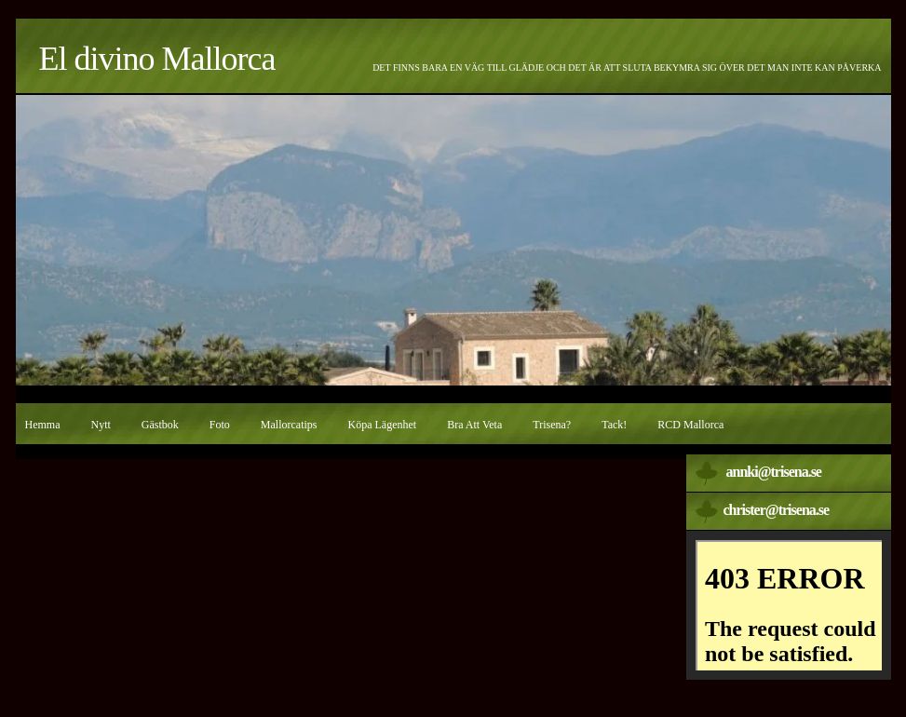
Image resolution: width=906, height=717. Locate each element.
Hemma (43, 424)
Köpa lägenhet (382, 424)
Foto (220, 424)
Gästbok (160, 424)
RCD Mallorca (690, 424)
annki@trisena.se (773, 472)
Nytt (101, 424)
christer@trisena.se (776, 510)
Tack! (614, 424)
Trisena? (552, 424)
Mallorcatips (289, 424)
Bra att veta (474, 424)
